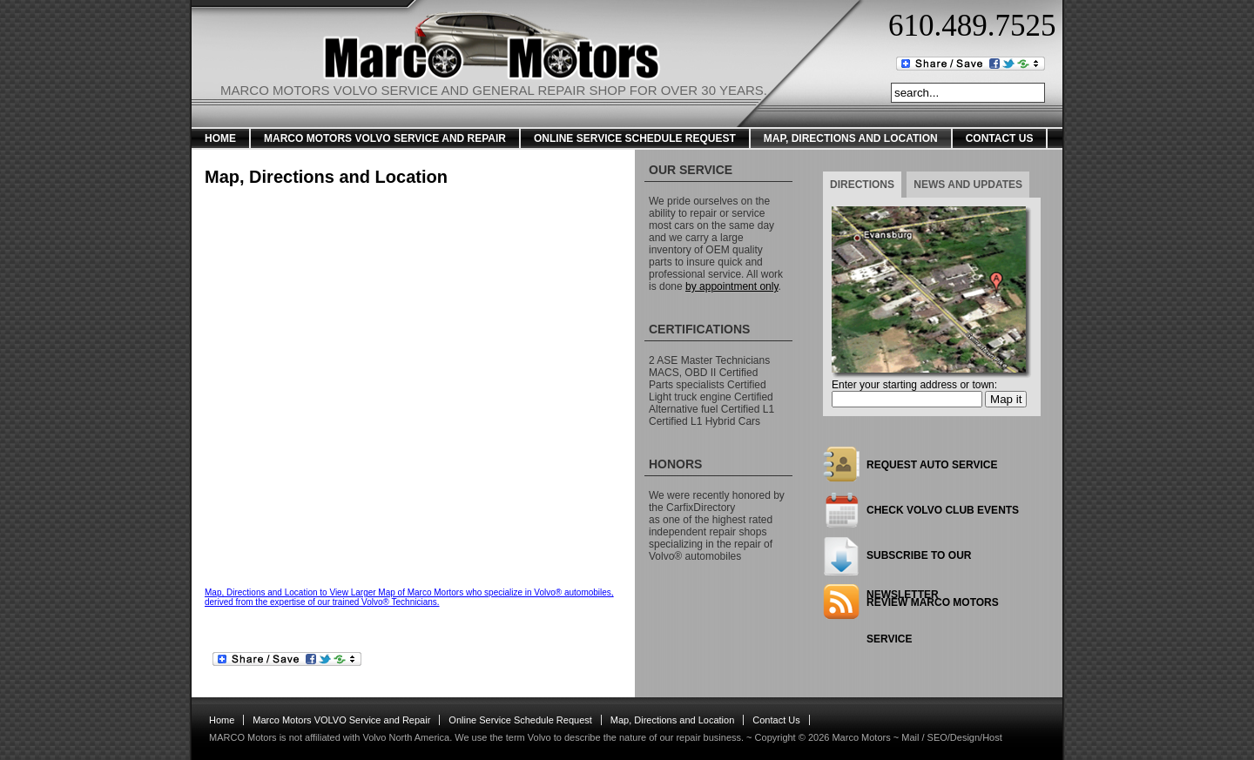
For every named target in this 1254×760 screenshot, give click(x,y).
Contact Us (1000, 138)
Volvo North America (405, 737)
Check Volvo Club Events (942, 510)
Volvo (539, 737)
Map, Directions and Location (851, 138)
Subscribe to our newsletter (918, 562)
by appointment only (732, 286)
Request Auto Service (931, 465)
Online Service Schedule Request (635, 138)
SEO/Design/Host (964, 737)
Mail (910, 737)
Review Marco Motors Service (932, 608)
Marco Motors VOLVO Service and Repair (385, 138)
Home (220, 138)
